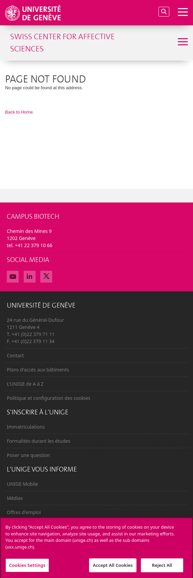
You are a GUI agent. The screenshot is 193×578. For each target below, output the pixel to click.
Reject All (162, 567)
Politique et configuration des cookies (48, 398)
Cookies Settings (27, 567)
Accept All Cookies (113, 567)
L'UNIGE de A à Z (25, 384)
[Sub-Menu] (182, 42)
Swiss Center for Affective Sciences (62, 42)
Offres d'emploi (24, 512)
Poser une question (28, 455)
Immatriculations (26, 427)
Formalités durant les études (38, 441)
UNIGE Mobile (22, 484)
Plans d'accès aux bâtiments (38, 369)
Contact (15, 355)
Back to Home (19, 112)
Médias (15, 498)
